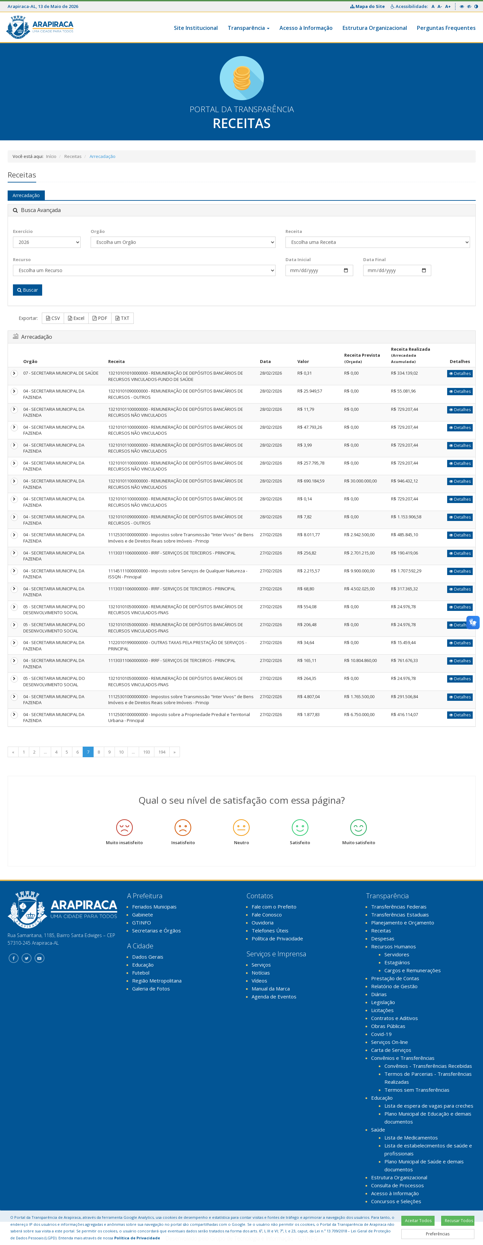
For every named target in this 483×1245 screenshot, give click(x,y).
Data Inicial (298, 259)
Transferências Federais (399, 906)
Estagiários (397, 962)
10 (121, 752)
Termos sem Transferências (416, 1089)
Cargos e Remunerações (412, 970)
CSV (53, 318)
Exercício (23, 231)
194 (161, 752)
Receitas (73, 156)
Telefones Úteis (270, 930)
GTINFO (141, 922)
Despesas (382, 938)
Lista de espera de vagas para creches (428, 1105)
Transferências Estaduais (400, 914)
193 (146, 752)
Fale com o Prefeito (274, 906)
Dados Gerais (147, 956)
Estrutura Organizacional (375, 28)
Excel (76, 318)
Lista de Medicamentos (411, 1137)
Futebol (140, 972)
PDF (100, 318)
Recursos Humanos (393, 946)
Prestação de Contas (395, 978)
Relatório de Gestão (394, 986)
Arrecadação (26, 195)
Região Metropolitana (157, 980)
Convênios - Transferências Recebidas (428, 1065)
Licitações (382, 1010)
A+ (448, 6)
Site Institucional (196, 28)
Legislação (383, 1002)
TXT (122, 318)
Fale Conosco (267, 914)
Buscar (27, 290)
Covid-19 (381, 1034)
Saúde (378, 1129)
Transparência (249, 28)
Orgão (98, 231)
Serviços (261, 964)
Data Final (374, 259)
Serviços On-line (389, 1042)
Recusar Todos (459, 1220)
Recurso (22, 259)
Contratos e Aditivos (394, 1018)
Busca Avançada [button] (37, 210)
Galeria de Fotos (151, 988)
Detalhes (460, 373)
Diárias (379, 994)
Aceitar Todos (418, 1220)
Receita (293, 231)
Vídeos (259, 980)
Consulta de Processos (397, 1185)
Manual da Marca (271, 988)
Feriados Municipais (154, 906)
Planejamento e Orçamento (402, 922)
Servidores (396, 954)
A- (440, 6)
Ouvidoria (263, 922)
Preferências (437, 1234)
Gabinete (142, 914)
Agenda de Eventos (274, 996)
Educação (143, 964)
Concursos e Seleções (396, 1201)
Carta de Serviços (391, 1050)
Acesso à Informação (306, 28)
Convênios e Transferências (403, 1058)
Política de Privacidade (277, 938)
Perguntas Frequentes (446, 28)
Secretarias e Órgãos (156, 930)
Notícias (261, 972)
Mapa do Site (368, 6)
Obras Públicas (388, 1026)
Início (51, 156)
